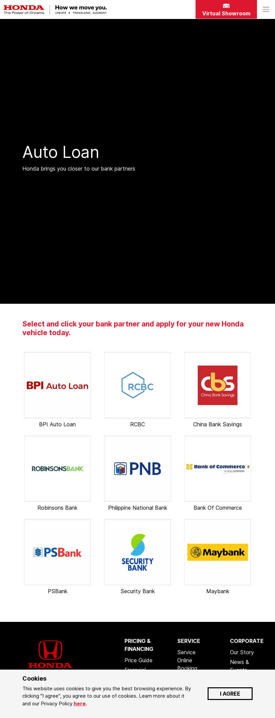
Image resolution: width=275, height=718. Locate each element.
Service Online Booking (187, 660)
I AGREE (230, 693)
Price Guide (138, 660)
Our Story (242, 652)
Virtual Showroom (226, 10)
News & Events (239, 666)
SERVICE (188, 641)
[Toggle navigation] (266, 9)
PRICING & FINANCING (138, 645)
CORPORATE (247, 641)
